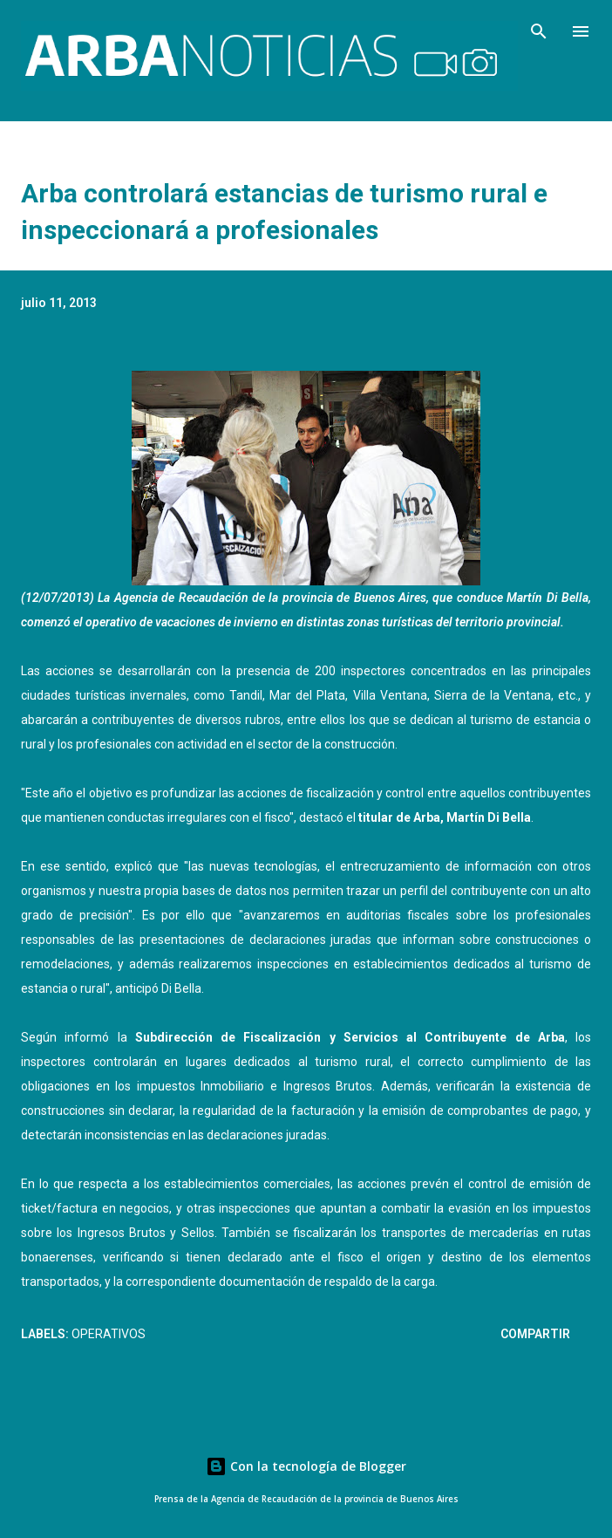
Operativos (108, 1334)
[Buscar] (538, 31)
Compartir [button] (535, 1334)
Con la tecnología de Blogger (306, 1466)
